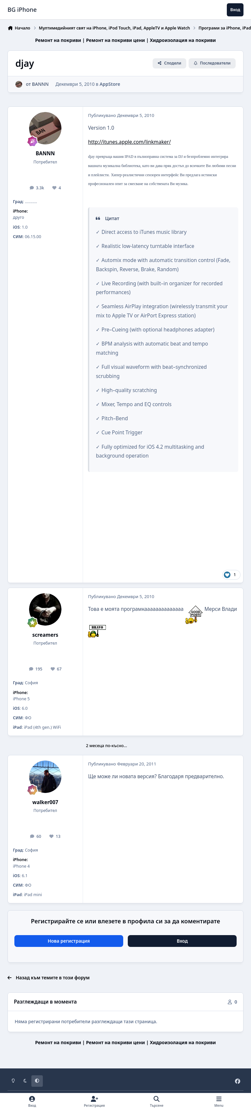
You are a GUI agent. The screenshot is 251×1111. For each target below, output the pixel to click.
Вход (182, 941)
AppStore (110, 84)
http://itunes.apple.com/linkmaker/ (129, 142)
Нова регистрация (69, 941)
